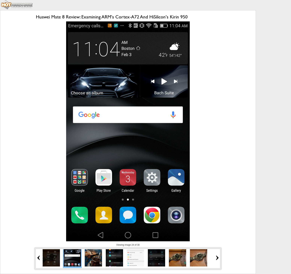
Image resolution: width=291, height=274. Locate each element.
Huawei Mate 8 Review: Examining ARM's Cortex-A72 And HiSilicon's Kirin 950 (112, 17)
